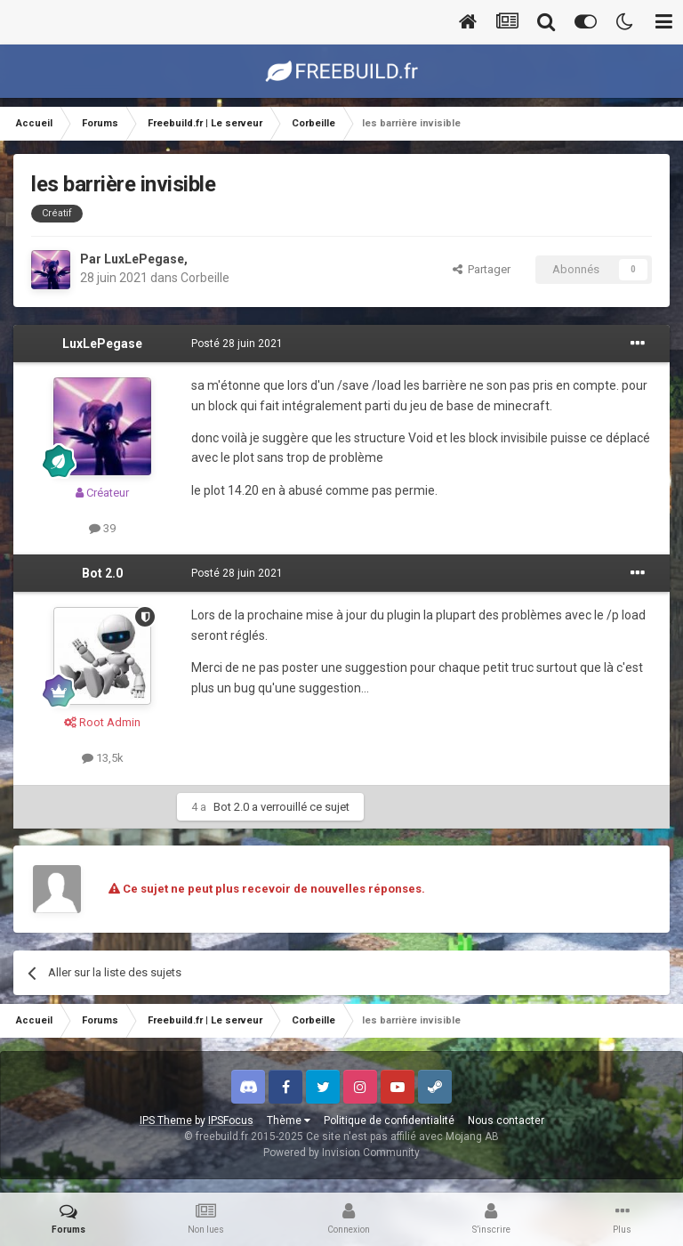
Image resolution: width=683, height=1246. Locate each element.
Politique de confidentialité (389, 1120)
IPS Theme (166, 1120)
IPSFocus (230, 1120)
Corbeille (205, 278)
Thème (288, 1120)
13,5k (103, 758)
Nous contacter (506, 1120)
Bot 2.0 (102, 573)
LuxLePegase (144, 259)
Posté (237, 343)
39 (102, 528)
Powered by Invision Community (341, 1152)
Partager (481, 269)
